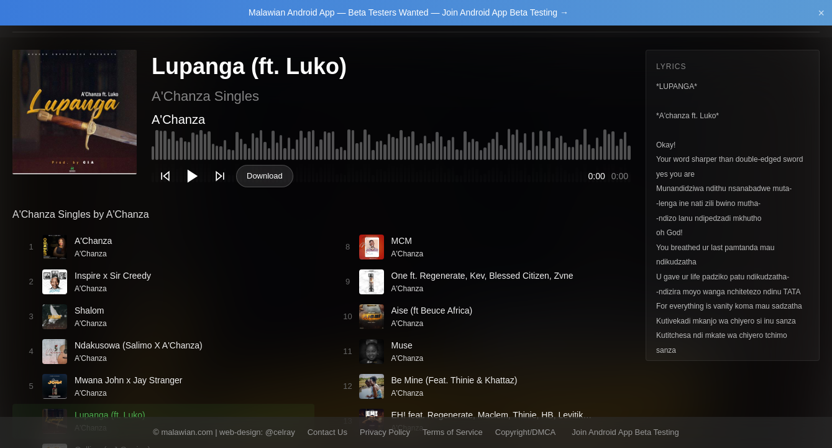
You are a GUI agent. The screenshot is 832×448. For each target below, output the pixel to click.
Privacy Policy (385, 432)
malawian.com (187, 432)
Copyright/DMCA (525, 432)
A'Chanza (178, 119)
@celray (280, 432)
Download (265, 175)
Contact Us (327, 432)
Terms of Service (453, 432)
